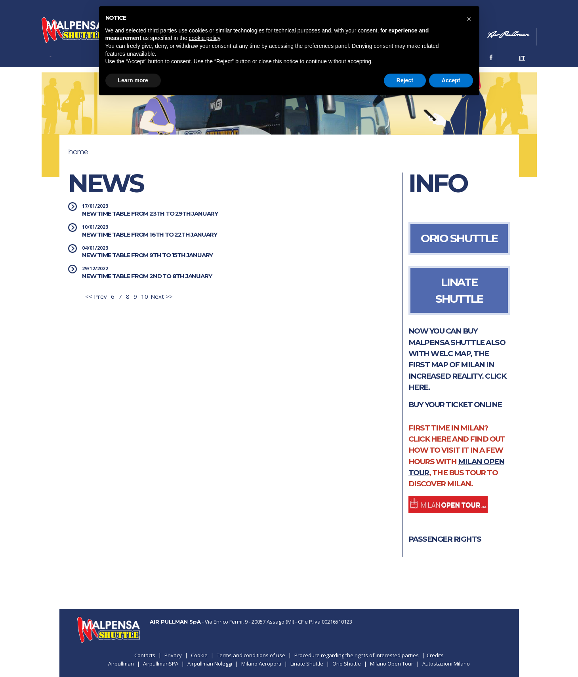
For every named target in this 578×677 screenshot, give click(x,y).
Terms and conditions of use (251, 655)
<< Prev (96, 296)
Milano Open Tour (391, 663)
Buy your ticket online (455, 404)
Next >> (162, 296)
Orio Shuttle (346, 663)
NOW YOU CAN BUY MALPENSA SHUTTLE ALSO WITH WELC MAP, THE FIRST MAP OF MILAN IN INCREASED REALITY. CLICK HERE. (457, 359)
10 (144, 296)
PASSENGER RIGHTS (444, 539)
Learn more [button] (133, 80)
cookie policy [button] (204, 38)
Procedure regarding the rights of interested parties (356, 655)
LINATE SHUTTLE (459, 290)
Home (78, 151)
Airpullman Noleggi (209, 663)
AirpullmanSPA (160, 663)
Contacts (144, 655)
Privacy (173, 655)
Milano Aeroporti (261, 663)
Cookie (199, 655)
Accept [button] (451, 80)
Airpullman (121, 663)
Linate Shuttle (306, 663)
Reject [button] (405, 80)
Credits (435, 655)
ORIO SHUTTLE (459, 238)
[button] (469, 19)
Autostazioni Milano (446, 663)
